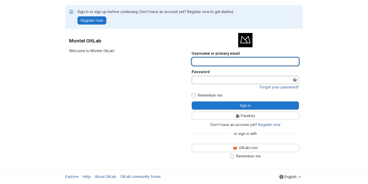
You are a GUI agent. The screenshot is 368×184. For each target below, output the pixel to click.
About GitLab (105, 176)
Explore (71, 176)
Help (87, 176)
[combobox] (290, 177)
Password (201, 72)
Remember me (210, 95)
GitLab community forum (140, 176)
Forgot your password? (279, 87)
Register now (269, 124)
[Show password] (295, 80)
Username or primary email (216, 53)
